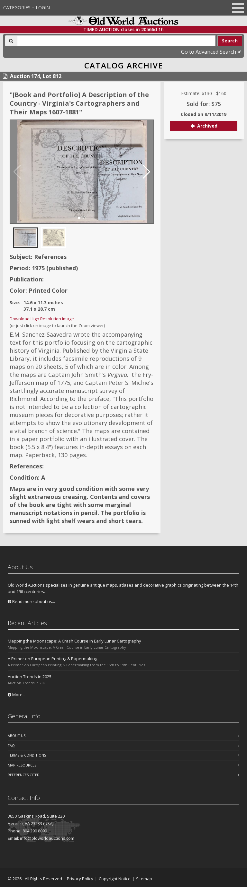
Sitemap (144, 879)
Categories (17, 7)
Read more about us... (31, 601)
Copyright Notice (115, 879)
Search (230, 41)
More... (16, 694)
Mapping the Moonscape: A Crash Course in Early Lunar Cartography (74, 641)
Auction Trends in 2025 (29, 676)
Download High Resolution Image (42, 319)
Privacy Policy (80, 879)
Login (43, 7)
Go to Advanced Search (211, 51)
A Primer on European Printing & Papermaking (52, 658)
